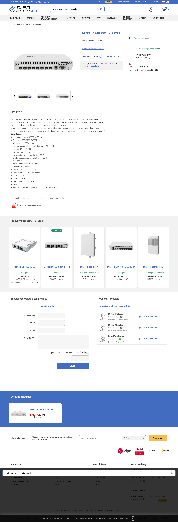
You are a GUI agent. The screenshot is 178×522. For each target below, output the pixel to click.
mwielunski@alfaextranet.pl (118, 319)
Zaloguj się (100, 470)
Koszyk (164, 6)
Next (72, 96)
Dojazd (16, 484)
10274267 (116, 328)
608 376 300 (149, 316)
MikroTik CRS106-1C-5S (24, 267)
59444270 (116, 317)
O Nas (56, 470)
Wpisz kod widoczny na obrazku (62, 353)
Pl (163, 2)
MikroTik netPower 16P (153, 267)
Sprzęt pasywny (127, 18)
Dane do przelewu (20, 481)
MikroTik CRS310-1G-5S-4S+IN (121, 267)
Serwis (56, 484)
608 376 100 (149, 328)
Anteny (142, 18)
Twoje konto (101, 477)
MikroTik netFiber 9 (89, 267)
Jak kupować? (19, 470)
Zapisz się (157, 438)
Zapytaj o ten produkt (142, 38)
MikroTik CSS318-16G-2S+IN (57, 267)
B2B (108, 2)
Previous (14, 96)
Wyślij (73, 366)
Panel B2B (95, 66)
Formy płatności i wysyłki (23, 474)
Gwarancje (17, 477)
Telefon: (32, 330)
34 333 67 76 (41, 2)
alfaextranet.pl (16, 24)
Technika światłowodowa (49, 18)
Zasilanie (111, 18)
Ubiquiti (86, 18)
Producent (63, 198)
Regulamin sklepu (60, 477)
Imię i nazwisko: (28, 315)
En (167, 2)
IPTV (99, 18)
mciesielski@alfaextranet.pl (118, 330)
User (152, 9)
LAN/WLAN (15, 18)
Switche (30, 18)
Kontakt (98, 2)
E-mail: (32, 322)
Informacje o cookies (62, 481)
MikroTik (71, 18)
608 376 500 (149, 339)
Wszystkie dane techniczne (93, 49)
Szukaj (101, 9)
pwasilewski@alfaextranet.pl (119, 342)
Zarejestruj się (101, 474)
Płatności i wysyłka (122, 2)
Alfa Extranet (23, 9)
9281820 (116, 339)
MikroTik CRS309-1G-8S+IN (42, 409)
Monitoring (158, 18)
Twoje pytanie (29, 337)
